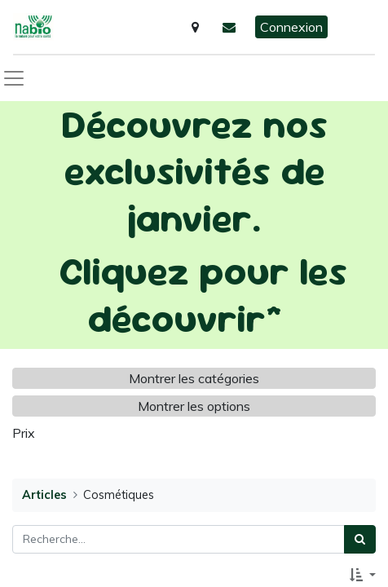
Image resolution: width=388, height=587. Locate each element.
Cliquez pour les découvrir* (203, 294)
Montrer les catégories (194, 378)
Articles (44, 495)
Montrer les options (194, 406)
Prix (23, 433)
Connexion (291, 27)
